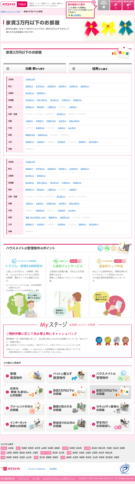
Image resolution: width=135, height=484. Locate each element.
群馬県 (72, 448)
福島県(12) (85, 86)
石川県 (61, 452)
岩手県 (37, 448)
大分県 (95, 457)
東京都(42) (30, 100)
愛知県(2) (40, 107)
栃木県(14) (30, 93)
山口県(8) (72, 128)
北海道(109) (30, 79)
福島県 (57, 448)
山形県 (44, 448)
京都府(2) (39, 121)
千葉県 (109, 448)
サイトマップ (23, 478)
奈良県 (101, 452)
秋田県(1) (62, 86)
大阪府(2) (29, 121)
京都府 (81, 452)
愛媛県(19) (53, 217)
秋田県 (31, 448)
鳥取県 (15, 457)
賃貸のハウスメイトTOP (10, 12)
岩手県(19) (40, 86)
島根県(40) (40, 128)
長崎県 (82, 457)
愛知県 (22, 452)
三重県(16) (51, 107)
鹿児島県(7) (93, 142)
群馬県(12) (41, 93)
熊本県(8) (61, 142)
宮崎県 (101, 457)
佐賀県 (75, 457)
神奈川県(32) (42, 100)
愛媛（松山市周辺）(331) (36, 217)
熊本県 (88, 457)
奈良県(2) (62, 121)
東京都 (94, 448)
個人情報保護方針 (8, 478)
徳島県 (55, 457)
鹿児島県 (109, 457)
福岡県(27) (30, 142)
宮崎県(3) (82, 142)
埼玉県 (115, 448)
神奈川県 (101, 448)
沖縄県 (116, 457)
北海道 (11, 448)
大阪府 (88, 452)
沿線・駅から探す (34, 68)
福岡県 (69, 457)
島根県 (9, 457)
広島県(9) (61, 128)
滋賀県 (75, 452)
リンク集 (35, 478)
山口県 (28, 457)
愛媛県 (48, 457)
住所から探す (100, 68)
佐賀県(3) (40, 142)
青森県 (24, 448)
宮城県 (50, 448)
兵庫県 (94, 452)
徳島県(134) (43, 135)
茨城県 (122, 448)
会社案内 (53, 469)
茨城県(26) (77, 100)
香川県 (42, 457)
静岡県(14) (30, 107)
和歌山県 (108, 452)
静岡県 (15, 452)
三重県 (35, 452)
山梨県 (9, 452)
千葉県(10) (66, 100)
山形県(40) (73, 86)
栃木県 (79, 448)
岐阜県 (28, 452)
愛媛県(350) (30, 135)
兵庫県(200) (51, 121)
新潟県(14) (61, 114)
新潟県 (55, 452)
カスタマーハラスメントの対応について (59, 478)
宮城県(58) (51, 86)
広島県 (22, 457)
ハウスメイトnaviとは (36, 469)
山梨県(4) (73, 107)
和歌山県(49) (74, 121)
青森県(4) (29, 86)
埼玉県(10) (54, 100)
